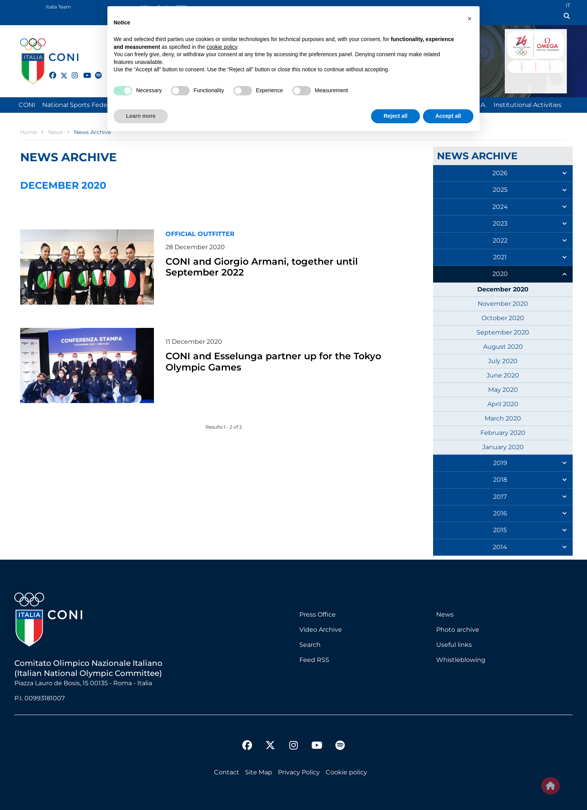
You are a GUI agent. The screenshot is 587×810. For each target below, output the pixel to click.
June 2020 (503, 375)
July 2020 (503, 361)
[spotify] (95, 71)
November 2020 (503, 303)
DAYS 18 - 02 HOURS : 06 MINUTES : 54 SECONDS (536, 65)
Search (310, 644)
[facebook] (49, 71)
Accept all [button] (448, 116)
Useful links (454, 644)
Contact (226, 772)
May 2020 (503, 389)
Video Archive (320, 629)
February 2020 (502, 432)
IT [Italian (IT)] (568, 5)
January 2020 (503, 447)
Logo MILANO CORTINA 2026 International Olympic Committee (519, 43)
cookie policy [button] (222, 47)
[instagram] (72, 71)
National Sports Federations (85, 105)
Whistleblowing (460, 660)
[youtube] (83, 71)
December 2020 (502, 289)
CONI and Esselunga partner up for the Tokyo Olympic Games (284, 361)
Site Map (258, 772)
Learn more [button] (140, 116)
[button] (469, 18)
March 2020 (503, 418)
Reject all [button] (395, 116)
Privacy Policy (299, 772)
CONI (27, 105)
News (445, 614)
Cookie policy (346, 772)
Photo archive (457, 629)
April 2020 (502, 404)
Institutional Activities (527, 105)
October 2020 (503, 318)
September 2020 (503, 332)
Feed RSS (314, 660)
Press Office (317, 614)
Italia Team (58, 7)
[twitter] (60, 74)
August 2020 (503, 346)
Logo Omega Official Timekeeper (550, 43)
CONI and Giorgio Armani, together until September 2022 (271, 266)
